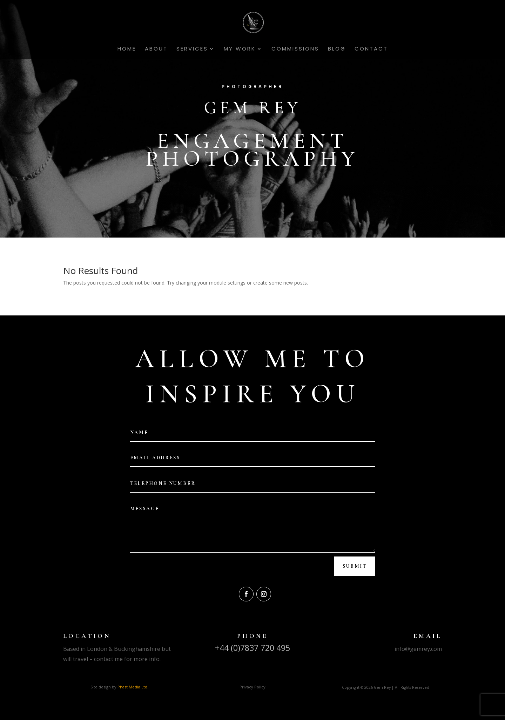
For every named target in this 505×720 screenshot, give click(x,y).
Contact (371, 49)
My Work (240, 49)
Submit (355, 566)
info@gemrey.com (418, 649)
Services (192, 49)
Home (126, 49)
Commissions (295, 49)
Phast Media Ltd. (132, 686)
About (156, 49)
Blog (337, 49)
